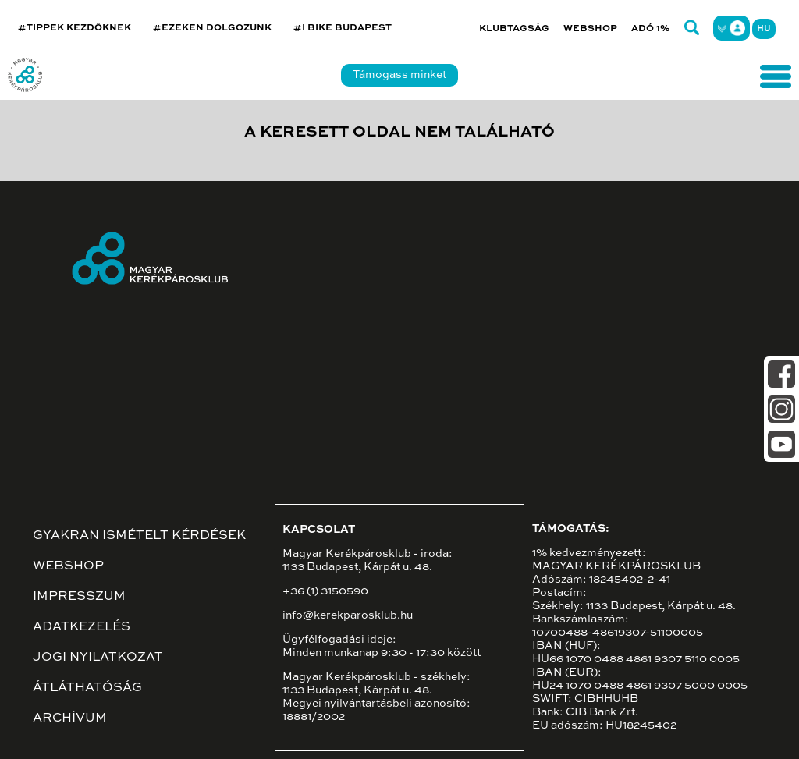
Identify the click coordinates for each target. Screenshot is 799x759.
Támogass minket (399, 74)
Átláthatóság (87, 688)
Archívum (70, 718)
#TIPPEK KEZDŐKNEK (74, 28)
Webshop (590, 29)
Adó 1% (650, 29)
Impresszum (79, 597)
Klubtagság (514, 29)
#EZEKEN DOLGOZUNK (212, 28)
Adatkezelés (81, 627)
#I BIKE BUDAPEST (342, 28)
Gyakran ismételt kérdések (139, 536)
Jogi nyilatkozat (98, 657)
